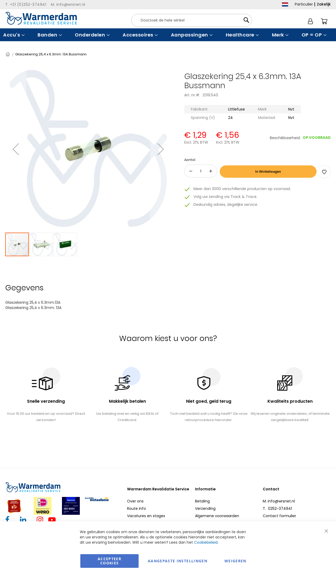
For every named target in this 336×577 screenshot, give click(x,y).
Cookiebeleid (206, 542)
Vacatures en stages (146, 515)
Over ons (135, 501)
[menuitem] (13, 34)
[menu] (168, 34)
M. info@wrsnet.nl (279, 501)
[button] (15, 149)
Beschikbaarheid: (285, 137)
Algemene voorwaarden (217, 515)
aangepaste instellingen (177, 560)
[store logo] (41, 18)
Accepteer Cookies (109, 560)
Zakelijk (324, 4)
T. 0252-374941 (277, 508)
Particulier (304, 4)
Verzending (205, 508)
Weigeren (235, 560)
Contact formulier (279, 515)
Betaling (202, 501)
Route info (136, 508)
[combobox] (191, 20)
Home (8, 54)
